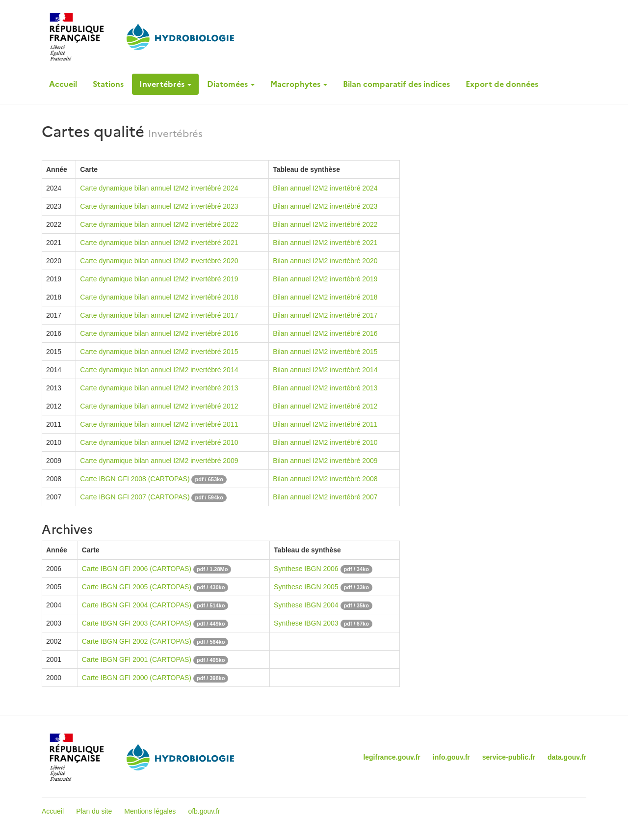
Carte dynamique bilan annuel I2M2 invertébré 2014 (159, 370)
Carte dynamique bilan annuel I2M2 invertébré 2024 (159, 188)
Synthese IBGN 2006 (306, 569)
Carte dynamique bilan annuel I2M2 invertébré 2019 (159, 279)
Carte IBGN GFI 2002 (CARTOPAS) (136, 641)
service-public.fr (508, 757)
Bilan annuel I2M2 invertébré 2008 (325, 479)
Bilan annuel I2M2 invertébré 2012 (325, 406)
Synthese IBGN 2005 (306, 587)
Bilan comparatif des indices (396, 84)
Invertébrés (165, 84)
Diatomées (231, 84)
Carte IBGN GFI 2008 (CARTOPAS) (134, 479)
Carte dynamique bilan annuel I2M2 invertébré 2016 (159, 333)
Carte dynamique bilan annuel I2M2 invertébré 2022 (159, 224)
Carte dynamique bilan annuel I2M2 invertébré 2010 (159, 442)
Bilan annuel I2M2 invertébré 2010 (325, 442)
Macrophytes (298, 84)
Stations (108, 84)
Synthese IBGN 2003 (306, 623)
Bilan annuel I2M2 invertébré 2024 (325, 188)
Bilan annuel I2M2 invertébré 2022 (325, 224)
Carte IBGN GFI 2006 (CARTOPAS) (136, 569)
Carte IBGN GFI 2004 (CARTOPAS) (136, 605)
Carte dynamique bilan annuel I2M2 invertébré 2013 (159, 388)
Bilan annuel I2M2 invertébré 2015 (325, 352)
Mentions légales (150, 811)
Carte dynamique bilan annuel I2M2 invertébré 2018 (159, 297)
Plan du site (94, 811)
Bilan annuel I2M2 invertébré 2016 (325, 333)
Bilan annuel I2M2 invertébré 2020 (325, 261)
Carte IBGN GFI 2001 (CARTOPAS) (136, 659)
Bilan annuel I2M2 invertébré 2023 (325, 206)
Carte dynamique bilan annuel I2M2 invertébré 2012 (159, 406)
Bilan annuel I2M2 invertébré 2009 (325, 461)
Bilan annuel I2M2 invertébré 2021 (325, 242)
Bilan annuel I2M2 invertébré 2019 (325, 279)
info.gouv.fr (451, 757)
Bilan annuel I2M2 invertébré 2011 (325, 424)
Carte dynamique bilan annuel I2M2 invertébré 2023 (159, 206)
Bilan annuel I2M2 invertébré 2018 (325, 297)
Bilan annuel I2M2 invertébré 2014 (325, 370)
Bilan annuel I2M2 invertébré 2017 (325, 315)
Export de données (502, 84)
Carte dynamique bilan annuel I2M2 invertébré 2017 (159, 315)
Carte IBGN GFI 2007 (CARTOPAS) (134, 497)
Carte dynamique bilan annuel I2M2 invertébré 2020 (159, 261)
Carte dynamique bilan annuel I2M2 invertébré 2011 (159, 424)
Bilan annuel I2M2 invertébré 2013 (325, 388)
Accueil (63, 84)
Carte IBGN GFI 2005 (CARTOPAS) (136, 587)
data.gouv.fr (567, 757)
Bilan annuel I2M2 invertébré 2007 (325, 497)
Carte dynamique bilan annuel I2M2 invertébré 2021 (159, 242)
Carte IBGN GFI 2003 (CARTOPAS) (136, 623)
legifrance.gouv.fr (391, 757)
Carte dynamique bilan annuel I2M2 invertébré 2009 (159, 461)
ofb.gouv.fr (204, 811)
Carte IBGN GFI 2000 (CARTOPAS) (136, 678)
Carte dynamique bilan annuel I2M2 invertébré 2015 (159, 352)
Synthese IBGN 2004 (306, 605)
